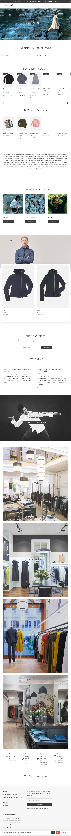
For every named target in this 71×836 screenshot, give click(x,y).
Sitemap (6, 805)
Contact (5, 802)
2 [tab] (33, 61)
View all (65, 114)
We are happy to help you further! (59, 761)
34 (30, 95)
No (58, 832)
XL (8, 95)
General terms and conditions (12, 797)
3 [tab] (35, 61)
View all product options (9, 317)
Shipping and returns (10, 794)
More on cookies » (65, 832)
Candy (35, 140)
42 (30, 97)
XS (17, 95)
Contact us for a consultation (35, 422)
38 (35, 95)
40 (37, 95)
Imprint (5, 791)
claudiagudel (42, 776)
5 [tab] (40, 61)
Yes (53, 832)
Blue (31, 140)
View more (64, 363)
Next (68, 103)
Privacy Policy (7, 800)
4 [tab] (38, 61)
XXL (11, 95)
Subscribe (46, 347)
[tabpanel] (18, 54)
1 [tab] (31, 61)
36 (33, 95)
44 (32, 97)
